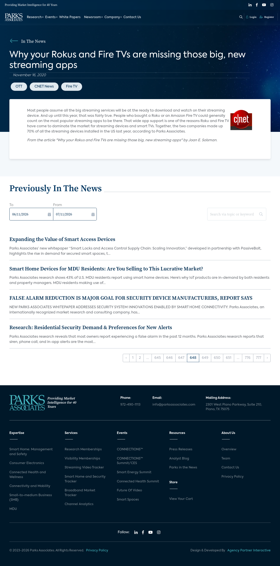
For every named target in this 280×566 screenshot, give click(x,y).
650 (217, 358)
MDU (13, 509)
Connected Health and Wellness (27, 475)
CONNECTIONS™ (130, 449)
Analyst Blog (179, 458)
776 (248, 358)
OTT (19, 86)
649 (205, 358)
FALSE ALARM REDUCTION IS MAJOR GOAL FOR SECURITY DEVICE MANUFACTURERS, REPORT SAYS (130, 297)
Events (50, 17)
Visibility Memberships (82, 458)
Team (225, 458)
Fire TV (71, 86)
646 (169, 358)
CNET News (44, 86)
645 (157, 358)
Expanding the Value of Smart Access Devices (62, 239)
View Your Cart (181, 499)
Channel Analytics (79, 504)
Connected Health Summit (138, 481)
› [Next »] (267, 358)
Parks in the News (183, 467)
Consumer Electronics (26, 463)
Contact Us (132, 17)
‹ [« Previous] (126, 358)
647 (181, 358)
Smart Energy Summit (134, 472)
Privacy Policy (232, 476)
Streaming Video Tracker (84, 467)
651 (228, 358)
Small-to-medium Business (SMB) (30, 498)
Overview (228, 449)
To (11, 205)
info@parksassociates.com (173, 404)
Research (34, 17)
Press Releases (180, 449)
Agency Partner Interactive (249, 550)
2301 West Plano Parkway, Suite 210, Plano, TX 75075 (234, 407)
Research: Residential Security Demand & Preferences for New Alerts (90, 327)
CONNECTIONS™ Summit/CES (130, 461)
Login (251, 17)
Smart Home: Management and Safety (31, 452)
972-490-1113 (130, 404)
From (57, 205)
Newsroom (92, 17)
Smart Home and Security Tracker (85, 479)
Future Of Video (129, 490)
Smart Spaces (128, 499)
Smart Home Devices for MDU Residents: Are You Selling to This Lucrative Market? (106, 268)
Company (112, 17)
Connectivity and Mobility (29, 486)
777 (258, 358)
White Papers (70, 17)
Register (266, 17)
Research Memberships (83, 449)
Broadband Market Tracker (80, 493)
